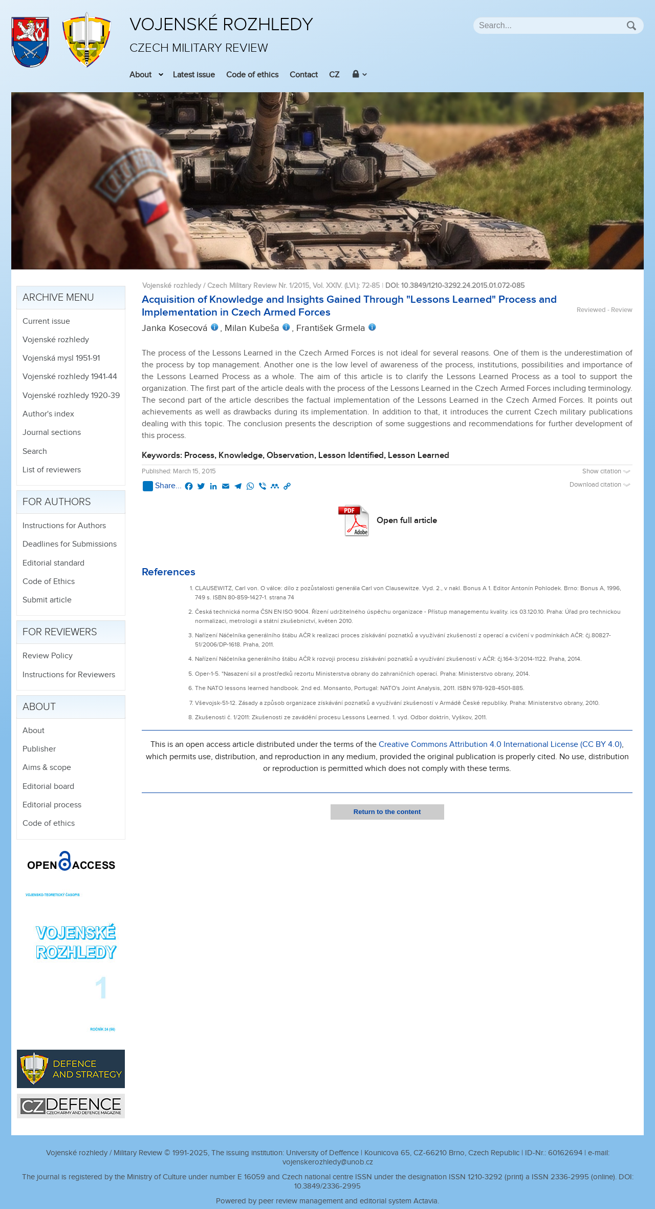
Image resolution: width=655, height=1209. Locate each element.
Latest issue (194, 75)
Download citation (601, 485)
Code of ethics (252, 75)
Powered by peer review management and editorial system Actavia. (327, 1201)
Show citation (607, 471)
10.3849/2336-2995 (327, 1186)
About (140, 75)
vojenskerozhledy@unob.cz (327, 1162)
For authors (57, 502)
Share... (162, 486)
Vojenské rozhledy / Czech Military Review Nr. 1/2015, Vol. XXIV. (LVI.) (250, 285)
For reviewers (60, 632)
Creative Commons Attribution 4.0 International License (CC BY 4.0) (500, 744)
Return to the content (387, 812)
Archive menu (58, 297)
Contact (304, 75)
